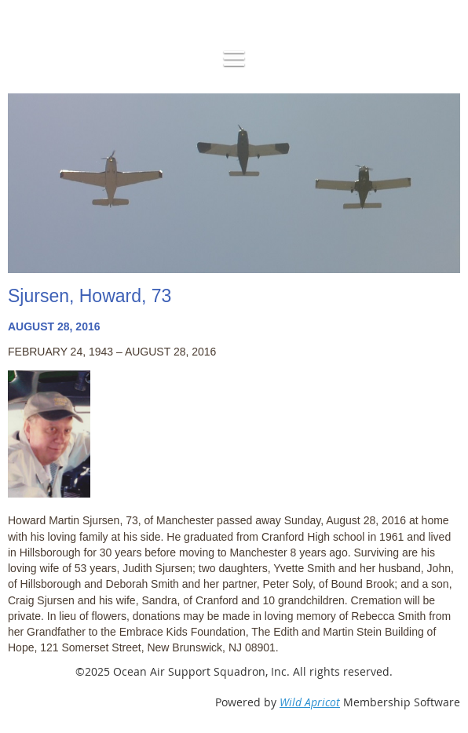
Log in (44, 7)
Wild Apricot (310, 702)
